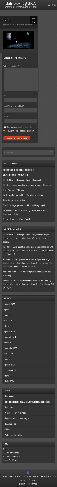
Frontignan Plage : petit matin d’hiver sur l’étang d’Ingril (24, 205)
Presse (35, 476)
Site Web (6, 116)
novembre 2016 (11, 348)
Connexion (7, 449)
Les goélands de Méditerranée (14, 190)
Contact (34, 480)
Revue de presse (11, 424)
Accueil (4, 476)
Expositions (9, 396)
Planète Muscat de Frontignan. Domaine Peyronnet (22, 180)
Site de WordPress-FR (11, 460)
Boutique (51, 476)
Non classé (9, 407)
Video (7, 429)
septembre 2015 (11, 370)
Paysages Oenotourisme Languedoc (18, 418)
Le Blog (43, 476)
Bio (11, 476)
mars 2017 (9, 342)
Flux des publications (11, 452)
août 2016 (9, 353)
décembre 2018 (11, 337)
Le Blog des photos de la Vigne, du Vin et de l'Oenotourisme (27, 401)
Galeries (17, 476)
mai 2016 (8, 359)
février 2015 (9, 375)
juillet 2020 (9, 309)
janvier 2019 (10, 331)
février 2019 (9, 326)
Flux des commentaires (11, 456)
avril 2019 (9, 320)
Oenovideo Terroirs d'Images (15, 412)
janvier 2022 (10, 304)
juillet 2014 (9, 381)
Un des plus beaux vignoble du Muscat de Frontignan (23, 195)
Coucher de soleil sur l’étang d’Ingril (16, 219)
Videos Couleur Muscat (13, 435)
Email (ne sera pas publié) (13, 106)
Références (24, 480)
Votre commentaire (11, 66)
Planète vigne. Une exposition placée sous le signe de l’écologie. (27, 185)
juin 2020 (9, 315)
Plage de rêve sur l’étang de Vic (14, 200)
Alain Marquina (16, 25)
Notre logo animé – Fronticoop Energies (18, 271)
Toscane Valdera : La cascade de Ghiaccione (19, 169)
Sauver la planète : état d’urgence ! (16, 174)
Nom (5, 95)
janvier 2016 (10, 364)
